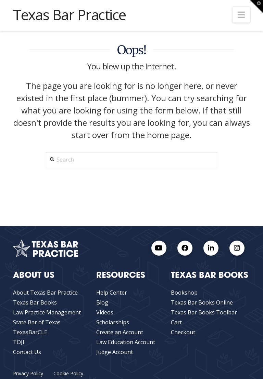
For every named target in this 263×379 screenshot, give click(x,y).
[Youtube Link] (158, 248)
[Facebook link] (184, 248)
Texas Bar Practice (69, 15)
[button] (241, 15)
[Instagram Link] (237, 248)
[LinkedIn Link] (210, 248)
